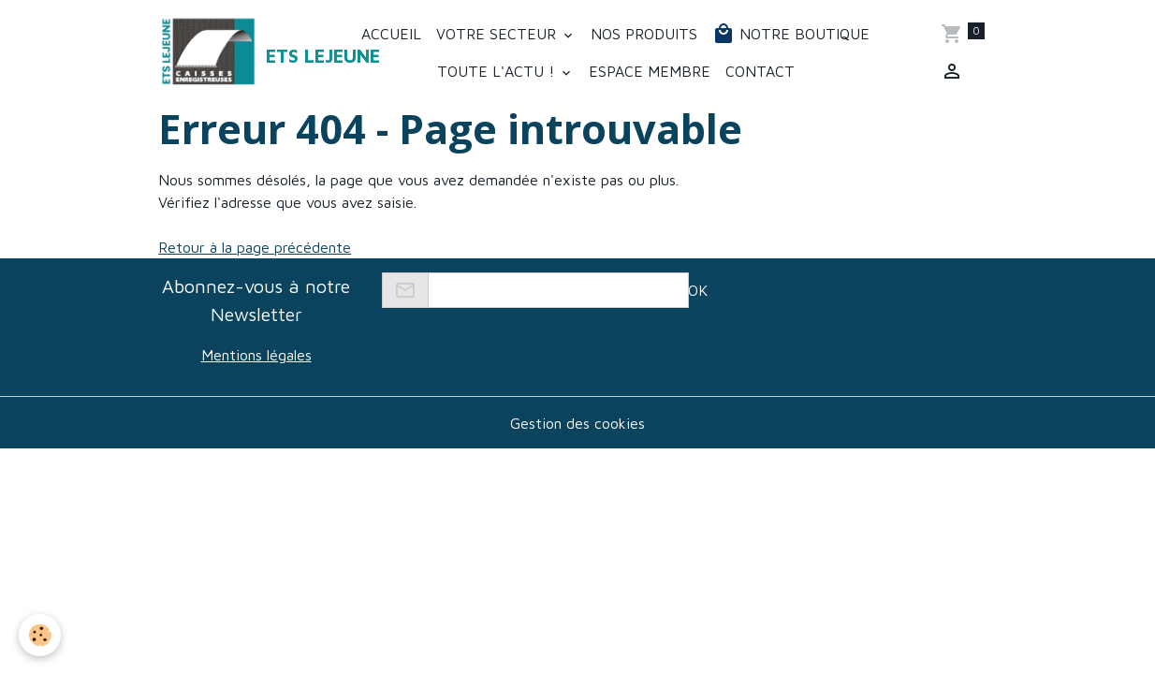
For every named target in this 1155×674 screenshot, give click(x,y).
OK (698, 290)
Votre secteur (498, 33)
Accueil (391, 33)
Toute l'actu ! (498, 71)
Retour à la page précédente (254, 247)
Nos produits (644, 33)
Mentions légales (256, 354)
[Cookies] (40, 635)
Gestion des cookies (577, 423)
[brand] (231, 52)
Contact (760, 71)
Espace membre (649, 71)
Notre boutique (791, 33)
